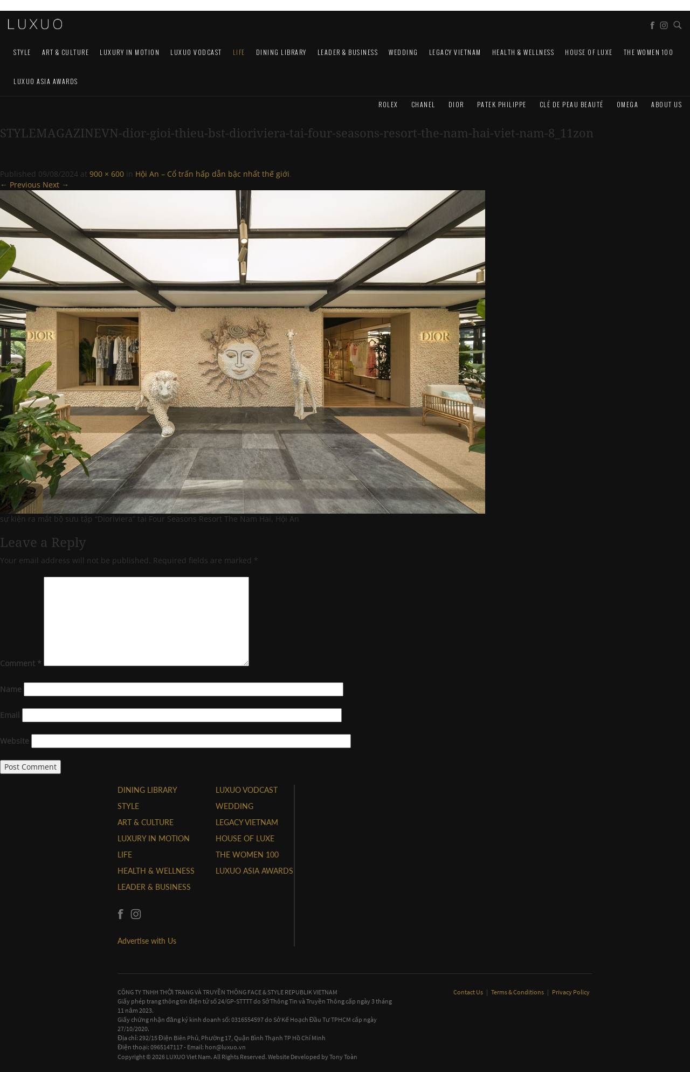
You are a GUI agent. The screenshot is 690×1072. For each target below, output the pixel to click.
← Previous (20, 184)
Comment (21, 663)
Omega (628, 104)
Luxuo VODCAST (196, 52)
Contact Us (468, 992)
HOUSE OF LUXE (589, 52)
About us (666, 104)
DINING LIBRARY (281, 52)
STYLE (22, 52)
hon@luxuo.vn (225, 1047)
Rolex (388, 104)
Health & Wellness (523, 52)
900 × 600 (106, 174)
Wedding (403, 52)
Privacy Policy (571, 992)
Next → (56, 184)
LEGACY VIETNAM (455, 52)
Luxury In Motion (130, 52)
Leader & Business (348, 52)
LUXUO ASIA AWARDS (45, 81)
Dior (456, 104)
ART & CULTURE (65, 52)
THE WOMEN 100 (649, 52)
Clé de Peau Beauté (572, 104)
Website (14, 741)
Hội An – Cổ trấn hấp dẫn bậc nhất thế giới (212, 174)
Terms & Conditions (518, 992)
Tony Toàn (343, 1057)
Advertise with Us (147, 940)
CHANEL (423, 104)
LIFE (239, 52)
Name (11, 689)
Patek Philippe (502, 104)
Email (10, 715)
